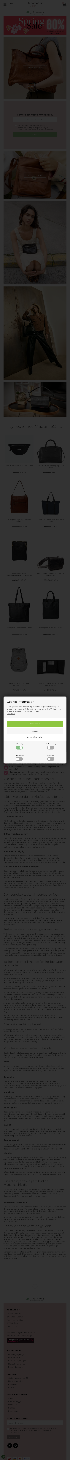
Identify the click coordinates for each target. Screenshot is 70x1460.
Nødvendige (19, 746)
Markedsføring (51, 746)
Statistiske (50, 757)
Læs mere (11, 714)
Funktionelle (19, 757)
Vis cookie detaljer (35, 737)
